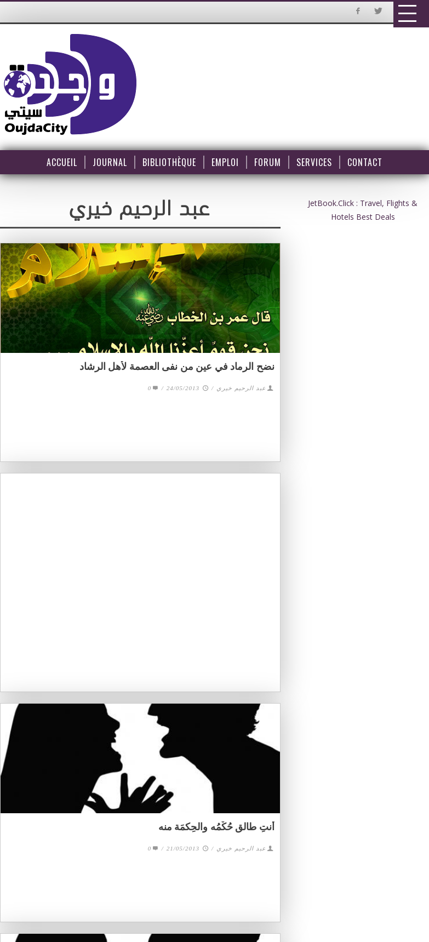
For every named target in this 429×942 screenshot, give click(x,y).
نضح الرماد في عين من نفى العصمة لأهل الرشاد (176, 366)
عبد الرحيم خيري (241, 388)
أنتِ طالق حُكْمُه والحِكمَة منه (216, 826)
